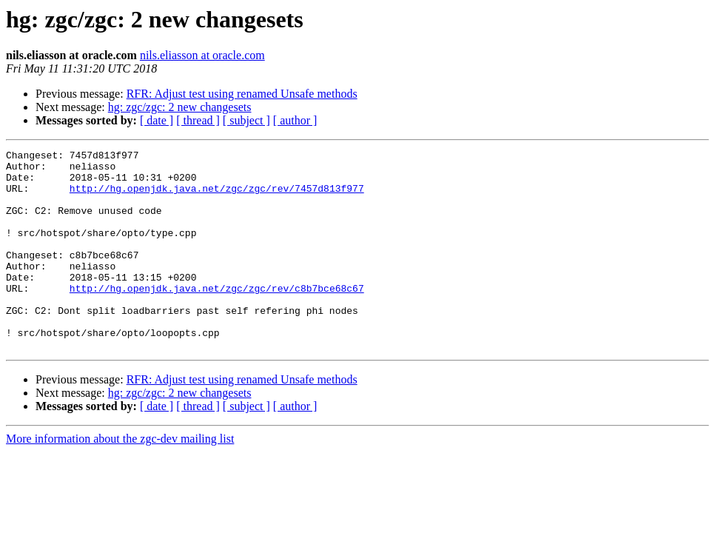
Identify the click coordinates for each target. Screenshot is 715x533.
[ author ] (295, 120)
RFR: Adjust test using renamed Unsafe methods (242, 93)
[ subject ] (246, 120)
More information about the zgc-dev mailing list (120, 478)
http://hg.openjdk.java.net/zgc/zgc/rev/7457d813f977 (217, 197)
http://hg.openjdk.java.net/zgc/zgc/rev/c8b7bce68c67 (217, 317)
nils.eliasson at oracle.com (202, 55)
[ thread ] (198, 120)
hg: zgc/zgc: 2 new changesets (180, 107)
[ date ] (156, 120)
